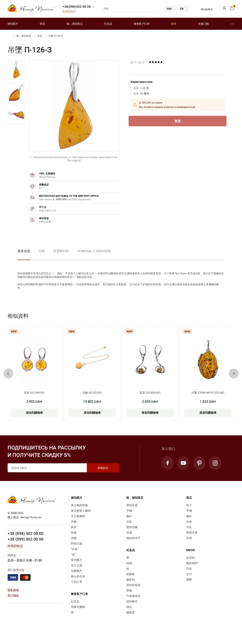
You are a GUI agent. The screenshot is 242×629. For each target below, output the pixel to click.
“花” (73, 554)
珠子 (189, 505)
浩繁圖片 (76, 571)
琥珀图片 (13, 23)
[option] (16, 69)
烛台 (129, 607)
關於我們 (192, 563)
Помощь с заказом (94, 251)
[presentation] (8, 373)
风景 (74, 527)
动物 (74, 538)
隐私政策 (13, 590)
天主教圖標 (78, 516)
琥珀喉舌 (132, 601)
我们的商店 (204, 9)
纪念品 (108, 23)
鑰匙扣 (130, 579)
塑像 (129, 590)
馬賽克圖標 (78, 607)
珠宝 (42, 23)
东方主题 (76, 565)
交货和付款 (61, 251)
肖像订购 (203, 23)
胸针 (129, 516)
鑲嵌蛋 (130, 612)
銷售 (173, 23)
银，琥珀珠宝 (75, 23)
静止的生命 (78, 576)
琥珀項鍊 (132, 527)
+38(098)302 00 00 (77, 6)
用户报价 (13, 595)
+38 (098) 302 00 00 (25, 533)
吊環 (129, 532)
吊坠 (39, 35)
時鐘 (129, 563)
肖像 (74, 521)
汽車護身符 (133, 596)
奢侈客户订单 (142, 23)
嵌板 (74, 532)
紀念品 (75, 601)
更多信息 (23, 251)
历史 (189, 568)
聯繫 (189, 579)
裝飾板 (130, 574)
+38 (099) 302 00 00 (25, 539)
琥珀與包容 (133, 585)
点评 (42, 251)
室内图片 (76, 560)
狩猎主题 (76, 543)
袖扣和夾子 (133, 538)
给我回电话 (69, 11)
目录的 (190, 557)
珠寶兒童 (192, 532)
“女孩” (74, 549)
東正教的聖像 (79, 505)
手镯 (129, 510)
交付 (189, 574)
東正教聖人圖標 (81, 510)
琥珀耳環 (132, 505)
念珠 (189, 521)
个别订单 (76, 582)
